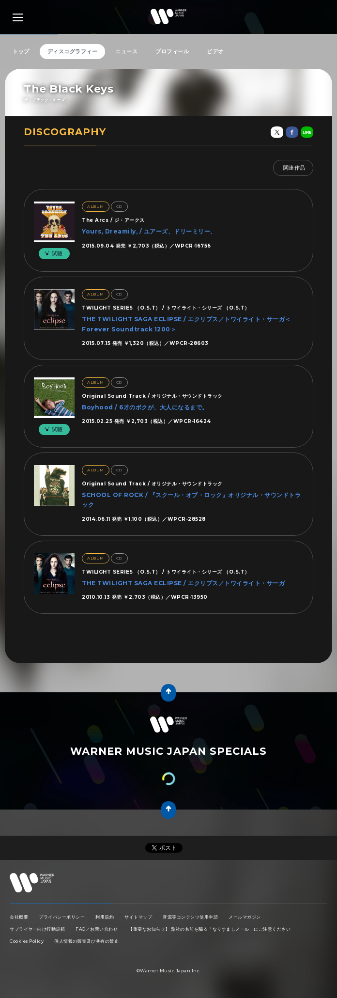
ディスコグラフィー (72, 51)
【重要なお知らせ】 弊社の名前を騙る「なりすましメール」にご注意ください (209, 929)
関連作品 (294, 167)
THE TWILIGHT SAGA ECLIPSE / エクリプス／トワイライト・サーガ (183, 583)
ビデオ (215, 51)
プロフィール (172, 51)
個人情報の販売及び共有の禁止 (86, 941)
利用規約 (104, 917)
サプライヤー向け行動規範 (37, 929)
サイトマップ (138, 917)
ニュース (126, 51)
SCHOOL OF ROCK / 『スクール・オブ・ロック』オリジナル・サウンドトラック (191, 499)
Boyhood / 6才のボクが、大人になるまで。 (145, 407)
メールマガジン (245, 917)
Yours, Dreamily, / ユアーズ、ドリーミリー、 (149, 231)
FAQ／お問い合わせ (97, 929)
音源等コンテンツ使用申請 (190, 917)
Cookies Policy (27, 941)
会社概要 (19, 917)
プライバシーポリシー (62, 917)
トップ (21, 51)
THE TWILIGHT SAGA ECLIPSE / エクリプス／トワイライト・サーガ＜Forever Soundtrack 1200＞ (186, 323)
